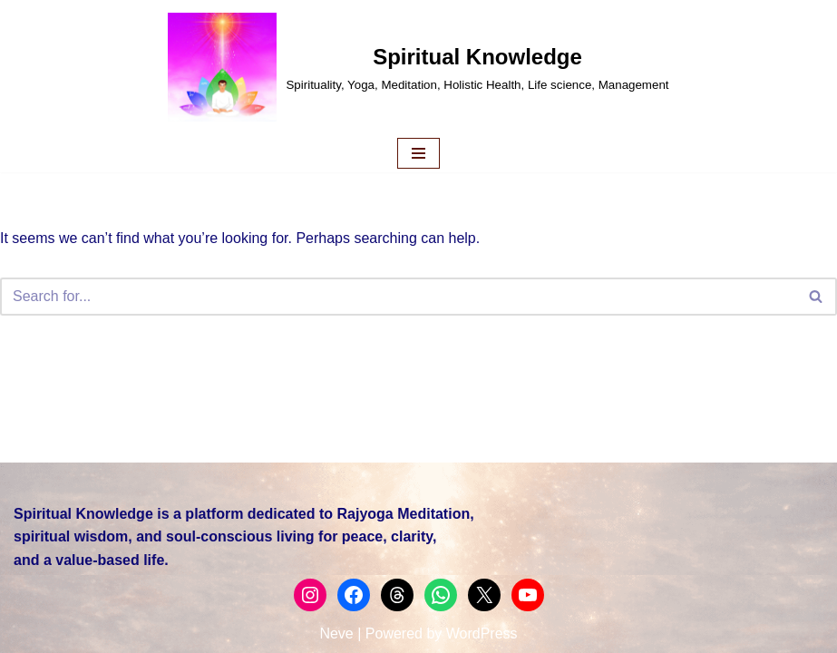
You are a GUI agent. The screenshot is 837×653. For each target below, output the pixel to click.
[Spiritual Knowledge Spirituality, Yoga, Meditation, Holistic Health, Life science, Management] (418, 67)
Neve (336, 633)
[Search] (398, 297)
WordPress (482, 633)
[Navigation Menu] (418, 153)
